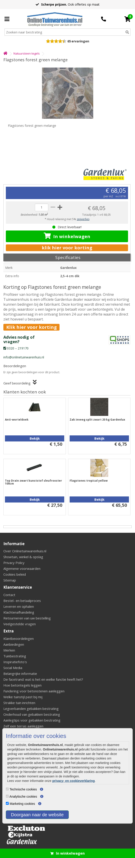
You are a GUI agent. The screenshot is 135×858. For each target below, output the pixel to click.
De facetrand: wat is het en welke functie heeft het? (43, 679)
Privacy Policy (13, 562)
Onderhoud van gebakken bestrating (31, 714)
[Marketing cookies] (7, 803)
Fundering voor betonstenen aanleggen (33, 691)
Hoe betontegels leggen (22, 685)
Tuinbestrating (14, 656)
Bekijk (35, 438)
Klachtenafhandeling (18, 612)
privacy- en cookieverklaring (73, 781)
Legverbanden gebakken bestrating (31, 708)
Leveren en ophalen (18, 606)
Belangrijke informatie (20, 673)
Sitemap (9, 580)
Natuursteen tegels (26, 53)
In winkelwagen (67, 236)
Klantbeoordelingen (18, 638)
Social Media (12, 667)
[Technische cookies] (7, 789)
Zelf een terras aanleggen (23, 726)
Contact (9, 594)
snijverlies (83, 219)
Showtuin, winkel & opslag (23, 557)
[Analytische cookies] (7, 796)
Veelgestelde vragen (19, 624)
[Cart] (127, 19)
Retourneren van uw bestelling (27, 618)
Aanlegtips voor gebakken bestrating (31, 720)
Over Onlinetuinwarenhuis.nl (24, 551)
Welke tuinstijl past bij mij (22, 697)
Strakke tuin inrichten (19, 702)
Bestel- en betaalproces (22, 600)
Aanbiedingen (13, 644)
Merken (9, 650)
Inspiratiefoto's (15, 662)
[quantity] (41, 207)
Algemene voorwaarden (21, 568)
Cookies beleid (14, 574)
